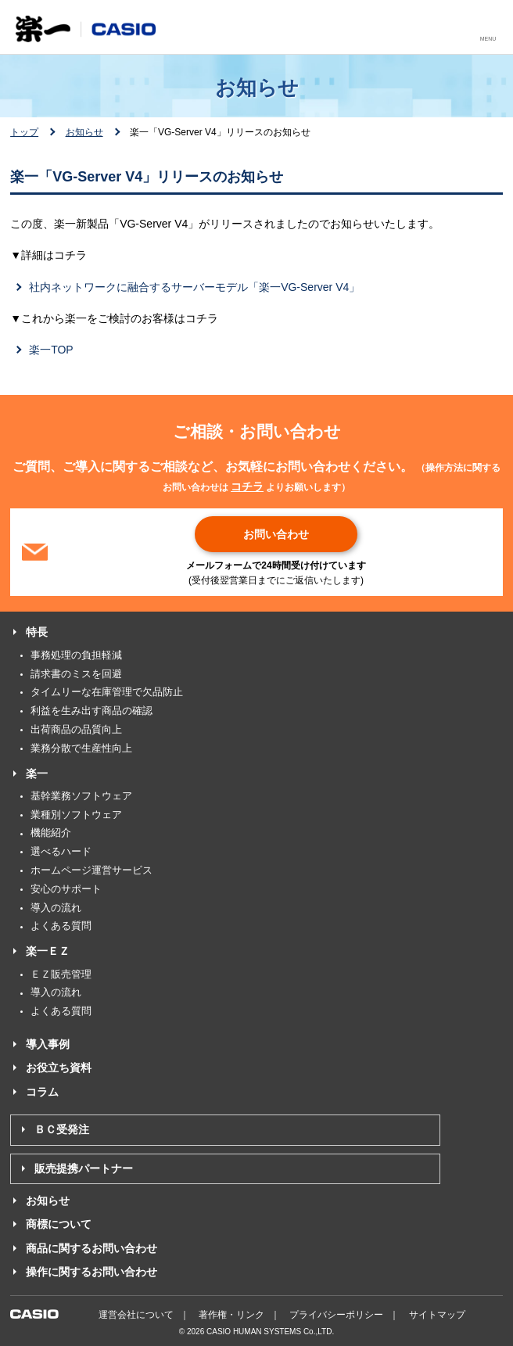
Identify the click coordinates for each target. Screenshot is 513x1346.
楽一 (37, 773)
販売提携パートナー (83, 1168)
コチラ (247, 486)
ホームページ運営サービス (91, 870)
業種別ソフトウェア (76, 814)
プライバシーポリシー (336, 1314)
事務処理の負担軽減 (76, 655)
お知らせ (84, 132)
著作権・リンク (231, 1314)
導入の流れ (55, 907)
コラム (42, 1092)
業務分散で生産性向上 (81, 748)
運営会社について (136, 1314)
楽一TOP (51, 349)
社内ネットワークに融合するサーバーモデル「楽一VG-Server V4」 (194, 287)
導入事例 (48, 1044)
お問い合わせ (276, 534)
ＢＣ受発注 (61, 1129)
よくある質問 (60, 925)
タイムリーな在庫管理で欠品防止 (106, 692)
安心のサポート (66, 889)
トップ (24, 132)
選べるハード (60, 851)
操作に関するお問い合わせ (91, 1271)
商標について (58, 1224)
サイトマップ (437, 1314)
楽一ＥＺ (48, 951)
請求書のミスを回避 (76, 674)
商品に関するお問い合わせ (91, 1248)
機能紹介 (50, 832)
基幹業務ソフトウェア (81, 796)
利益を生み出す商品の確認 (91, 710)
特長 (37, 632)
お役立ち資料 (58, 1067)
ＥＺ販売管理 (60, 974)
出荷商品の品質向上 (76, 729)
